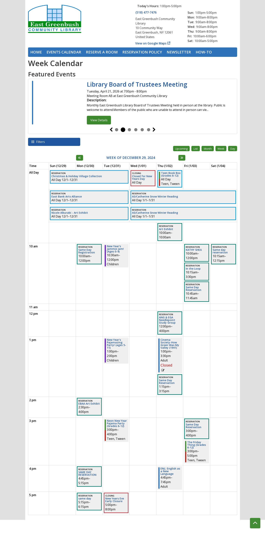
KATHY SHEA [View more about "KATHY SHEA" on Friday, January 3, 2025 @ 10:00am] (194, 250)
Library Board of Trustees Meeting (137, 84)
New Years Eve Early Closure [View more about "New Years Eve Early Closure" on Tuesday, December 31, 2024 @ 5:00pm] (114, 499)
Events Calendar (64, 52)
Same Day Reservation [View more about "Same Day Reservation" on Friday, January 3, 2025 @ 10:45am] (193, 288)
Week (221, 148)
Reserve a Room (102, 52)
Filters (40, 142)
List (195, 148)
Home (36, 52)
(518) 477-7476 (146, 12)
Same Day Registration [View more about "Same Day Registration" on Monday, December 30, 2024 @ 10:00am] (86, 251)
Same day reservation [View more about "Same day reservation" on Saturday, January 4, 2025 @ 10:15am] (220, 251)
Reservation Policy (142, 52)
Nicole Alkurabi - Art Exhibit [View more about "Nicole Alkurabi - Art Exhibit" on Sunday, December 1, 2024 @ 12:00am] (69, 212)
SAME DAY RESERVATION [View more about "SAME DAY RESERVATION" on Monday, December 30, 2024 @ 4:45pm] (87, 473)
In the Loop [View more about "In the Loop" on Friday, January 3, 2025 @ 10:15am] (193, 268)
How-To (204, 52)
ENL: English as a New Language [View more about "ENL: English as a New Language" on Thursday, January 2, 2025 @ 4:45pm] (170, 471)
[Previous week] (79, 158)
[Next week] (181, 158)
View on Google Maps (150, 43)
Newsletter (179, 52)
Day (232, 148)
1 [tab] (116, 129)
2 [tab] (123, 129)
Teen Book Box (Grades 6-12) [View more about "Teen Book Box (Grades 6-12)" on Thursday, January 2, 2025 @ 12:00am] (171, 174)
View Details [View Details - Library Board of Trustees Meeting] (99, 120)
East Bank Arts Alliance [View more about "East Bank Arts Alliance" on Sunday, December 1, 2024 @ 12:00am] (66, 196)
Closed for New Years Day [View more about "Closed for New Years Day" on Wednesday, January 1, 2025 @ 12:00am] (142, 177)
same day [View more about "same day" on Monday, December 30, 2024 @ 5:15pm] (84, 498)
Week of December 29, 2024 (130, 158)
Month (208, 148)
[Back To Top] (255, 523)
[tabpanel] (132, 103)
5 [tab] (142, 129)
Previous (111, 129)
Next (154, 129)
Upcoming (181, 148)
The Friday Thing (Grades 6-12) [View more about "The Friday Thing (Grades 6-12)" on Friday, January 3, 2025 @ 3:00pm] (196, 445)
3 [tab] (129, 129)
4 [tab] (136, 129)
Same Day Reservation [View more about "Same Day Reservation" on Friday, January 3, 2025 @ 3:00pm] (193, 426)
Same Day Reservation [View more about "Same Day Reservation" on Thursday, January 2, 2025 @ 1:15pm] (167, 381)
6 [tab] (148, 129)
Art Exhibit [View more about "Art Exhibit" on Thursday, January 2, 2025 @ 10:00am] (166, 229)
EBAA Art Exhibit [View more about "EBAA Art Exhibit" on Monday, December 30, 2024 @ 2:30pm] (89, 403)
